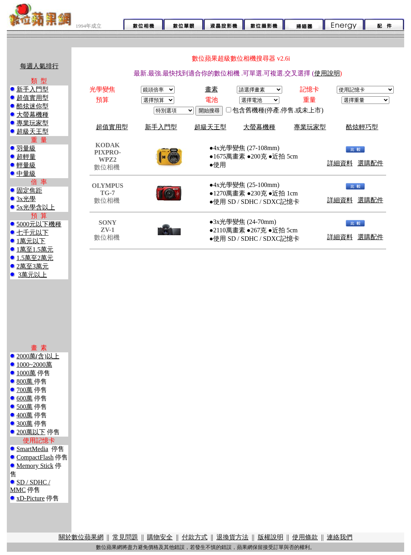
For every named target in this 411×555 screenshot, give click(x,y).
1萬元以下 (30, 241)
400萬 (24, 415)
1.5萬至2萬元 (34, 257)
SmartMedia (32, 448)
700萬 (24, 389)
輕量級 (26, 165)
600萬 (24, 398)
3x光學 (26, 198)
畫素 (211, 89)
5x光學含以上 (35, 207)
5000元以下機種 (38, 224)
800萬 (25, 381)
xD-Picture (30, 498)
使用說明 (327, 73)
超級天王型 (32, 131)
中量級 (26, 173)
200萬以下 (30, 432)
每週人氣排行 (39, 66)
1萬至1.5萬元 (34, 249)
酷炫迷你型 (32, 106)
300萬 (24, 423)
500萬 (24, 406)
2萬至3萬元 (32, 266)
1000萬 (26, 373)
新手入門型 (32, 89)
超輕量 (26, 156)
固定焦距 (29, 190)
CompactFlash (34, 457)
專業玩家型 (32, 123)
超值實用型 (32, 97)
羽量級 (26, 148)
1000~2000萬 (34, 364)
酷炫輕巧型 (362, 127)
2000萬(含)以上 (37, 356)
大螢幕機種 (32, 114)
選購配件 (370, 163)
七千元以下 (32, 232)
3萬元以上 (32, 274)
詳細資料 (340, 163)
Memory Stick (34, 465)
